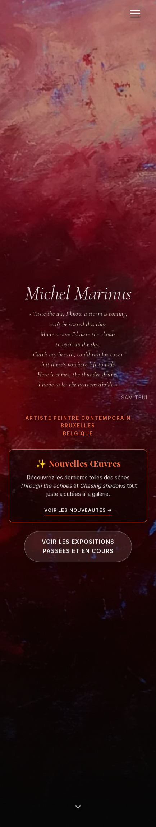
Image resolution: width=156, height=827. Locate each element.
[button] (135, 13)
